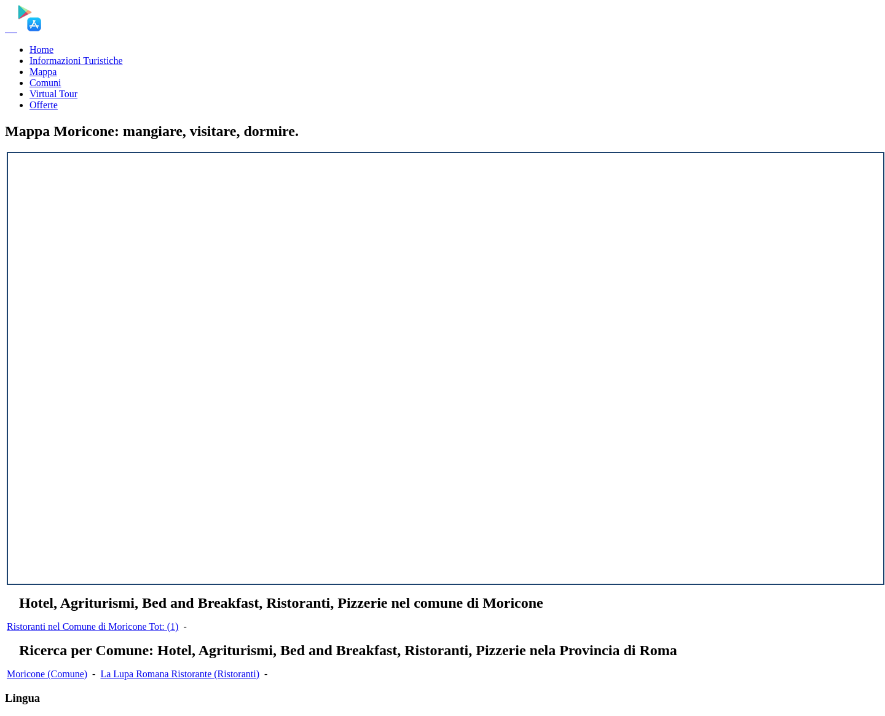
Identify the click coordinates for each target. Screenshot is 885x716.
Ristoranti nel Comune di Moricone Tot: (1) (92, 626)
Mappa (43, 71)
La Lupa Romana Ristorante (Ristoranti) (179, 674)
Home (41, 49)
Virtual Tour (53, 94)
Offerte (44, 105)
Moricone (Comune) (47, 674)
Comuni (45, 83)
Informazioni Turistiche (76, 60)
